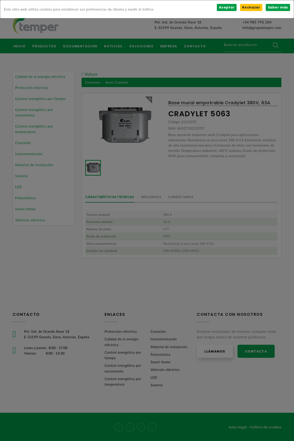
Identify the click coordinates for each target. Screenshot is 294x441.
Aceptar (226, 7)
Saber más (278, 7)
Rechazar (251, 7)
